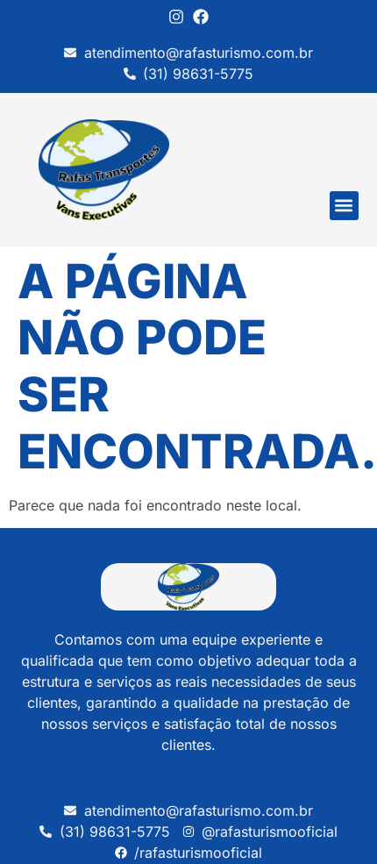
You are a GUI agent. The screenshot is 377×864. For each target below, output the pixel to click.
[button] (344, 205)
